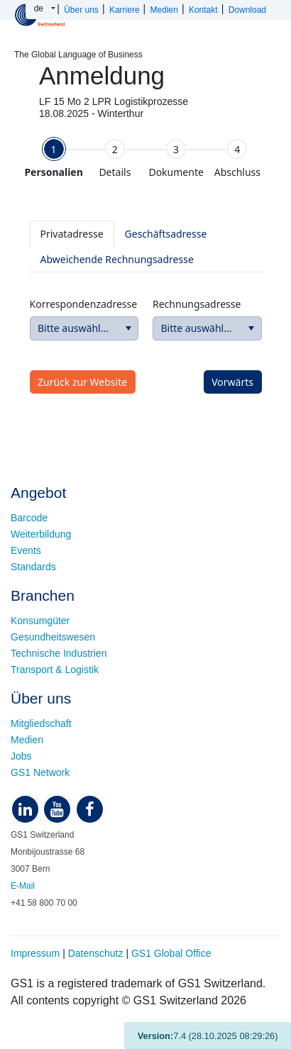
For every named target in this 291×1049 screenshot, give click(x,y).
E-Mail (23, 886)
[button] (128, 328)
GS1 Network (40, 772)
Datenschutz (95, 953)
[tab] (53, 158)
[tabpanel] (145, 299)
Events (26, 550)
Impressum (35, 953)
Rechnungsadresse (197, 304)
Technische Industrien (58, 653)
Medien (27, 739)
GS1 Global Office (171, 953)
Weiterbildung (41, 534)
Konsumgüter (40, 620)
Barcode (29, 517)
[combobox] (84, 328)
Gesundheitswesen (53, 637)
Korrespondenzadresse (84, 304)
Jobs (21, 756)
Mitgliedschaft (41, 723)
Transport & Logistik (55, 669)
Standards (33, 566)
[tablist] (146, 246)
